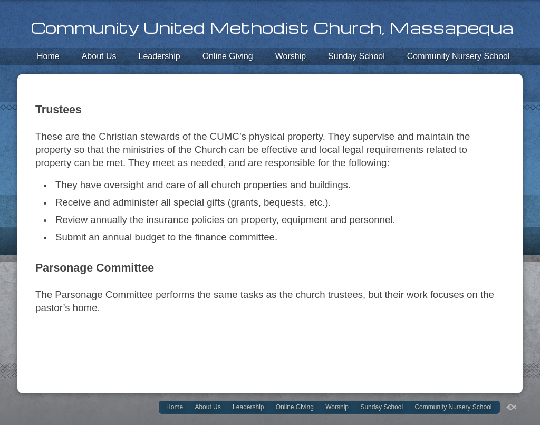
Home (48, 56)
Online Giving (227, 56)
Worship (290, 56)
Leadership (159, 56)
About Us (99, 56)
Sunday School (356, 56)
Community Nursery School (458, 56)
